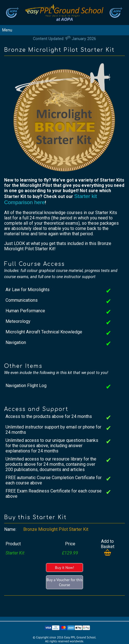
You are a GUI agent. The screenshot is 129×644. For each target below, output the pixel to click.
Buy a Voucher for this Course (64, 582)
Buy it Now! (64, 567)
